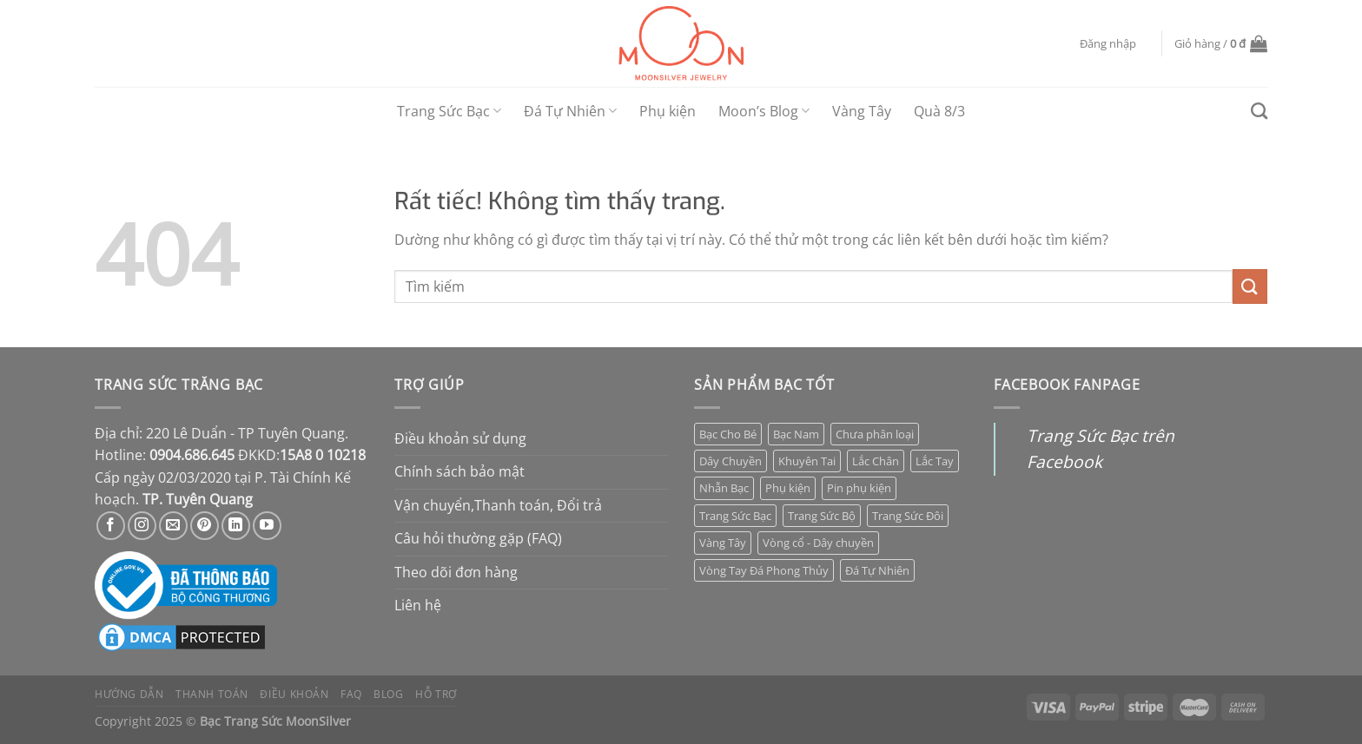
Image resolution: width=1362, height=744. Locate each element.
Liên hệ (417, 605)
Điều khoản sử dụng (460, 438)
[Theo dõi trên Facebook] (110, 525)
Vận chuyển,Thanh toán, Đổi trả (498, 505)
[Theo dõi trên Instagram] (142, 525)
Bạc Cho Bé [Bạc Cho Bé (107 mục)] (728, 434)
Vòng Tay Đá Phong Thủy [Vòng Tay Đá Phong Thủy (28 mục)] (764, 570)
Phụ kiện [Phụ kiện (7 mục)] (787, 488)
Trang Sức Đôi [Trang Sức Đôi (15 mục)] (907, 515)
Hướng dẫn (129, 694)
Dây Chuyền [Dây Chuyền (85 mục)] (730, 461)
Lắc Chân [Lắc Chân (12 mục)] (875, 461)
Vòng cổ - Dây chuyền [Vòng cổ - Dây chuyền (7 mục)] (818, 542)
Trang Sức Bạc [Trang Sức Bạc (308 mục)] (735, 515)
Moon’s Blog (764, 111)
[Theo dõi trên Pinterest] (204, 525)
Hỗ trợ (436, 694)
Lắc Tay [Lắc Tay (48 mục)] (935, 461)
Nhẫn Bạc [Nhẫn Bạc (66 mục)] (724, 488)
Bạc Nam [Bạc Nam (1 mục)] (796, 434)
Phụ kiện (667, 111)
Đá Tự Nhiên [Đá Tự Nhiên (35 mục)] (877, 570)
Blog (388, 694)
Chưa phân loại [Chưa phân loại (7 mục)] (875, 434)
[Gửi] (1250, 286)
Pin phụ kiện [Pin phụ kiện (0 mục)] (859, 488)
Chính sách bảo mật (459, 471)
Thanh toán (211, 694)
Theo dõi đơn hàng (456, 572)
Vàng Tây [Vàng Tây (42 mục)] (722, 542)
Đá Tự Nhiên (570, 111)
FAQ (351, 694)
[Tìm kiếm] (1259, 110)
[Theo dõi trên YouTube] (267, 525)
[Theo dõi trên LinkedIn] (235, 525)
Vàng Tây (861, 111)
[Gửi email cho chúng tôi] (173, 525)
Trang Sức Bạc (449, 111)
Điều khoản (294, 694)
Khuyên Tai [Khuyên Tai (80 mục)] (807, 461)
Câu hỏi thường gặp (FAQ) (478, 538)
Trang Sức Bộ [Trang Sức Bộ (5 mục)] (822, 515)
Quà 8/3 (939, 111)
